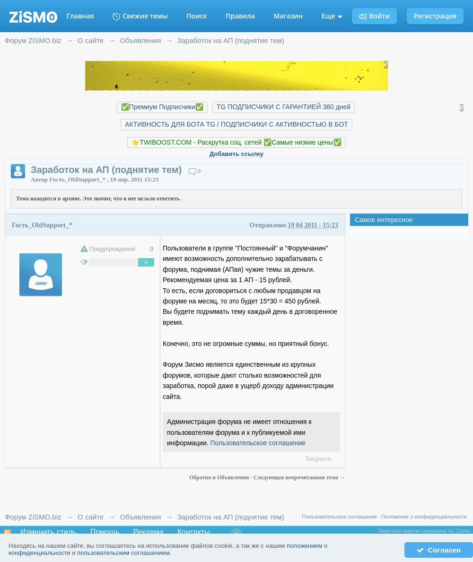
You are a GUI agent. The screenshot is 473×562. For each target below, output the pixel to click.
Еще (332, 15)
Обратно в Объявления (219, 477)
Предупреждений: (113, 249)
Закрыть (319, 458)
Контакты (193, 532)
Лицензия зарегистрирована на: (417, 531)
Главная (80, 15)
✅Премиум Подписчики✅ (162, 107)
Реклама (148, 532)
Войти (374, 15)
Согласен (439, 550)
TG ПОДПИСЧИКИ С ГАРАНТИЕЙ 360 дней (283, 107)
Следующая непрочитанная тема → (299, 477)
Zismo (463, 531)
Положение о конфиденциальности (424, 516)
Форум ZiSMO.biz (33, 517)
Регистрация (435, 15)
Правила (240, 15)
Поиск (196, 15)
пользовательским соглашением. (124, 552)
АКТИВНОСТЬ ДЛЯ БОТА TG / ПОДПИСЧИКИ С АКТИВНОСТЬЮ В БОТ (236, 124)
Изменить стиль (48, 532)
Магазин (288, 15)
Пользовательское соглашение (258, 443)
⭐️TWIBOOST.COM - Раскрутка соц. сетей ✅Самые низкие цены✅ (236, 142)
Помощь (105, 532)
